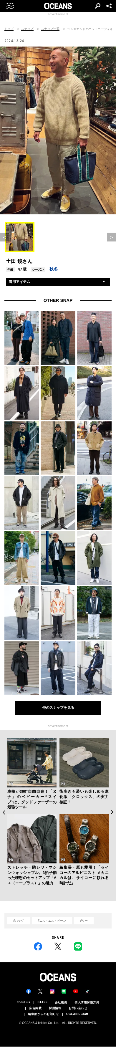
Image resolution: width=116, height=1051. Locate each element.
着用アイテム (19, 282)
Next (112, 812)
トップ (9, 28)
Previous (3, 812)
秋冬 (53, 269)
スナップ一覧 (50, 28)
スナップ (27, 28)
